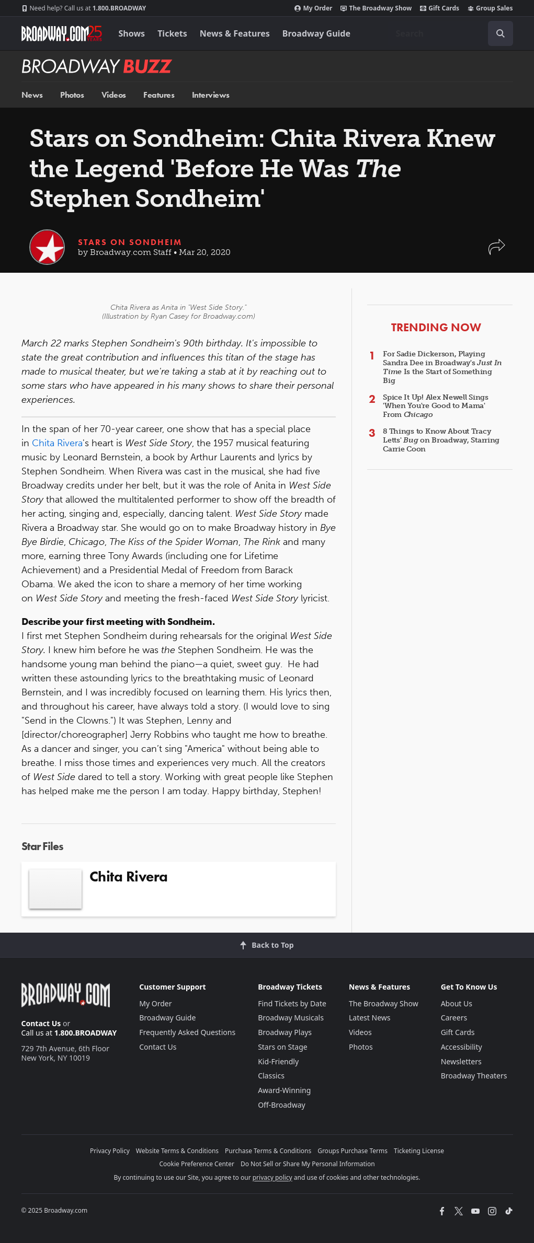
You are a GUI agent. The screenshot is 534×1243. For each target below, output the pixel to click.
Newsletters (461, 1061)
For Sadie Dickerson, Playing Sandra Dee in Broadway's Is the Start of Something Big (442, 367)
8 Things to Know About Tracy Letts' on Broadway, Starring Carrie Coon (441, 440)
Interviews (211, 95)
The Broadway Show (376, 8)
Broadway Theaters (474, 1076)
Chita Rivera (57, 443)
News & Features (235, 33)
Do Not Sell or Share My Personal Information (308, 1163)
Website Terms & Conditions (177, 1150)
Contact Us (41, 1023)
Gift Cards (439, 8)
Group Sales (490, 8)
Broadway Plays (285, 1032)
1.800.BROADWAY (83, 8)
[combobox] (450, 33)
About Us (456, 1003)
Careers (454, 1018)
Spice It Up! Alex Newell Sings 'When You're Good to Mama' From (435, 406)
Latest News (370, 1018)
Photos (72, 95)
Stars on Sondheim (130, 242)
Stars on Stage (283, 1047)
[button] (496, 252)
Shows (132, 33)
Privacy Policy (110, 1150)
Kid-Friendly (278, 1061)
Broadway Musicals (291, 1018)
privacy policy (272, 1177)
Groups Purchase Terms (352, 1150)
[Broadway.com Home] (61, 33)
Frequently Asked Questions (187, 1032)
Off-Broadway (281, 1105)
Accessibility (461, 1047)
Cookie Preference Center (196, 1163)
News (32, 95)
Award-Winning (284, 1090)
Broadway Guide (316, 33)
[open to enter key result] (500, 33)
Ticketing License (419, 1150)
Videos (113, 95)
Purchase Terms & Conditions (268, 1150)
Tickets (172, 33)
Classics (271, 1076)
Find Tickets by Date (292, 1003)
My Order (313, 8)
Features (158, 95)
